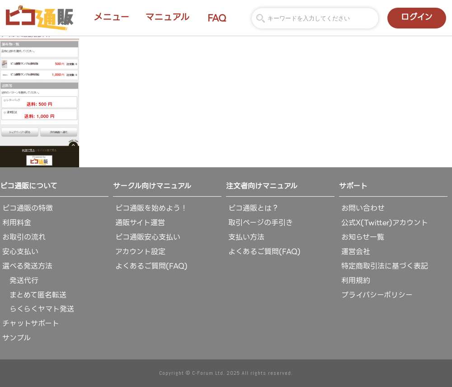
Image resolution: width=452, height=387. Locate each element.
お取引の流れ (24, 237)
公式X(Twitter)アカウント (384, 222)
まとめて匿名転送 (34, 295)
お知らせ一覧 (362, 237)
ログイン (417, 17)
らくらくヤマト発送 (38, 309)
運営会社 (355, 251)
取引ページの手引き (260, 222)
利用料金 (16, 222)
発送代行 (20, 280)
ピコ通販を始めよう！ (151, 208)
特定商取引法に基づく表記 (384, 266)
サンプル (16, 338)
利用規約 (355, 280)
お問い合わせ (363, 208)
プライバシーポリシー (377, 295)
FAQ (216, 18)
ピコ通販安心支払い (147, 237)
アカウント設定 (140, 251)
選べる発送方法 (27, 266)
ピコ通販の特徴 (27, 208)
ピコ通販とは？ (253, 208)
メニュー (111, 17)
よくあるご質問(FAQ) (151, 266)
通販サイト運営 (140, 222)
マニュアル (167, 17)
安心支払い (20, 251)
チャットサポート (30, 323)
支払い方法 (246, 237)
